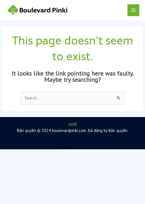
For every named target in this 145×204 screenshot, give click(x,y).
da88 (72, 124)
